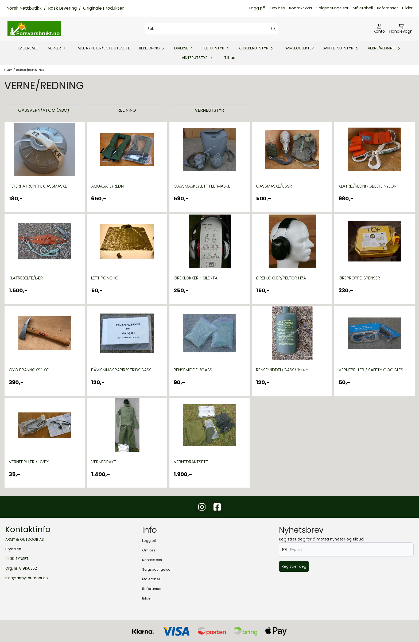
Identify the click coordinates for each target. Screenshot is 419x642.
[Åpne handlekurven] (401, 29)
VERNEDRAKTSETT (191, 462)
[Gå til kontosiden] (379, 29)
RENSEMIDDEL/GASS (193, 370)
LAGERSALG (28, 48)
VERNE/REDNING (30, 70)
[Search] (273, 29)
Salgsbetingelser (332, 8)
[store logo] (34, 28)
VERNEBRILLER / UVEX (29, 462)
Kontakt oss (300, 8)
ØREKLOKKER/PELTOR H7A (281, 278)
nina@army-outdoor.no (26, 578)
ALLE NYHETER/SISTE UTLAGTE (103, 48)
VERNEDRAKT (103, 462)
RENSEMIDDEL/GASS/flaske (282, 370)
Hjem (8, 70)
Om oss (277, 8)
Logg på (257, 8)
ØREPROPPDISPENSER (359, 278)
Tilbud (229, 57)
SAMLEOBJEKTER (299, 48)
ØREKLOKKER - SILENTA (196, 278)
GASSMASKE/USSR (274, 186)
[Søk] (211, 28)
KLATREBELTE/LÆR (26, 278)
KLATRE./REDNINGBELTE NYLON (368, 186)
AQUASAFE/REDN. (108, 186)
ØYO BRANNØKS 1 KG (29, 370)
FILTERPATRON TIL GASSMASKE (38, 186)
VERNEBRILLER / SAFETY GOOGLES (371, 370)
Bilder (407, 8)
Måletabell (363, 8)
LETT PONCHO (105, 278)
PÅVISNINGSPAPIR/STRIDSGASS (121, 370)
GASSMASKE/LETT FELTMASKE (202, 186)
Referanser (387, 8)
